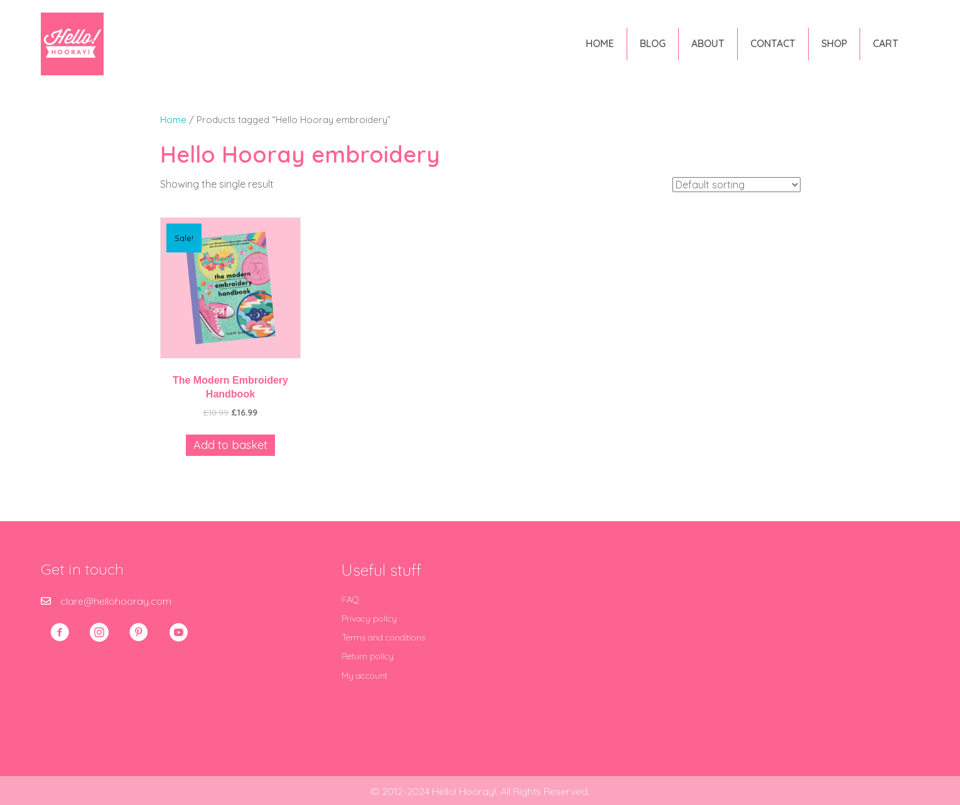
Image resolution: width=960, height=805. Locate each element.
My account (364, 675)
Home (599, 43)
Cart (885, 43)
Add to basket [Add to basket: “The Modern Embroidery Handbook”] (230, 445)
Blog (652, 43)
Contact (772, 43)
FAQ (350, 599)
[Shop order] (736, 184)
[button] (59, 632)
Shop (833, 43)
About (707, 43)
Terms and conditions (383, 637)
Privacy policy (369, 618)
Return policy (368, 656)
